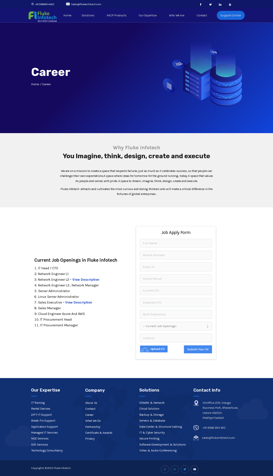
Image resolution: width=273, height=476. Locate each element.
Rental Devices (40, 456)
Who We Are (179, 15)
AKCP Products (120, 15)
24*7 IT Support (41, 462)
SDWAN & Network (152, 450)
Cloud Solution (149, 456)
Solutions (92, 15)
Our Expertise (151, 15)
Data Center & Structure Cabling (160, 474)
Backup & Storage (151, 462)
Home (72, 15)
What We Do (93, 459)
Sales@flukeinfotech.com (83, 4)
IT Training (38, 450)
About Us (91, 441)
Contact (202, 15)
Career (89, 453)
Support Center (230, 15)
